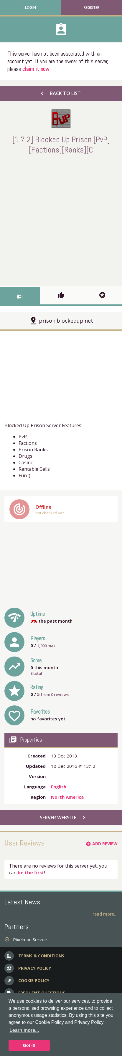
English (58, 787)
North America (67, 797)
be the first (31, 872)
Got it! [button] (29, 1045)
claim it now (35, 69)
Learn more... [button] (24, 1030)
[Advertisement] (61, 219)
